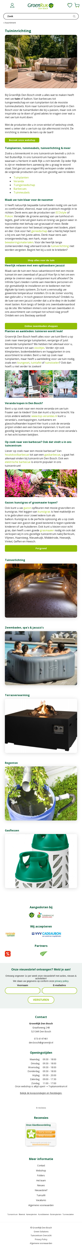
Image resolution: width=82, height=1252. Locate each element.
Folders (41, 1175)
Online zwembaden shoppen (41, 326)
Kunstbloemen (43, 1214)
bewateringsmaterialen (19, 242)
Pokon (9, 216)
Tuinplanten (21, 177)
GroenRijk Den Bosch (41, 1023)
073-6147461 (41, 1038)
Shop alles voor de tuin (41, 260)
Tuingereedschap (24, 185)
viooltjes (39, 348)
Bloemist (22, 1214)
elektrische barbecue (17, 462)
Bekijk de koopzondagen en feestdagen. (41, 1093)
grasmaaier (47, 530)
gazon (27, 508)
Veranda (19, 181)
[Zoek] (41, 16)
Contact (41, 1165)
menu (5, 5)
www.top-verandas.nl (44, 416)
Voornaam (22, 985)
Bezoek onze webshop (22, 140)
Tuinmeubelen (68, 1214)
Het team (41, 1180)
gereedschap (39, 231)
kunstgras (44, 511)
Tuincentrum (12, 1214)
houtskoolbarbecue (17, 454)
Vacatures (41, 1200)
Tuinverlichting (15, 560)
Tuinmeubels (22, 192)
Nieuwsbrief (41, 1190)
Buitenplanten (55, 1214)
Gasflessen (12, 830)
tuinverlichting (60, 246)
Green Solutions (41, 1231)
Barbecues (20, 189)
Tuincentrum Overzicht (41, 1235)
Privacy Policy (41, 1239)
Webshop (41, 1170)
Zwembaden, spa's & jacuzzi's (24, 627)
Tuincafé (41, 1195)
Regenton (11, 763)
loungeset (23, 362)
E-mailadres (59, 985)
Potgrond (41, 548)
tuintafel (36, 362)
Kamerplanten (31, 1214)
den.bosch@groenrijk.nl (41, 1042)
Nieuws (41, 1185)
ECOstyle (61, 212)
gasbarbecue (52, 454)
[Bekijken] (77, 5)
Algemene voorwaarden (41, 1205)
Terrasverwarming (17, 695)
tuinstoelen (52, 362)
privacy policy (61, 981)
